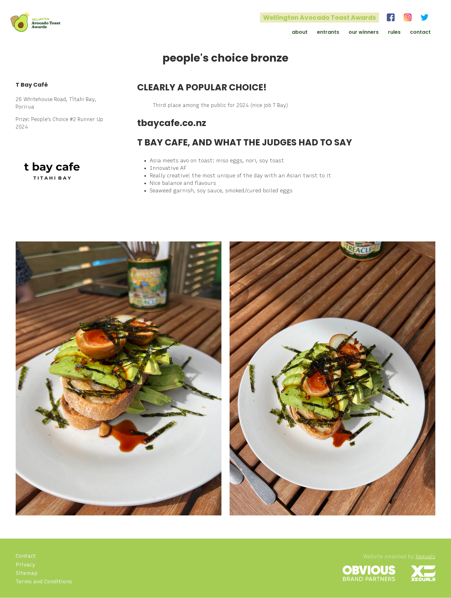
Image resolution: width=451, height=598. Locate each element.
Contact (420, 32)
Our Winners (364, 32)
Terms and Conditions (44, 581)
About (300, 32)
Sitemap (27, 573)
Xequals (425, 557)
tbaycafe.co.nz (171, 123)
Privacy (25, 564)
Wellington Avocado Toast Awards (319, 17)
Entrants (328, 32)
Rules (394, 32)
